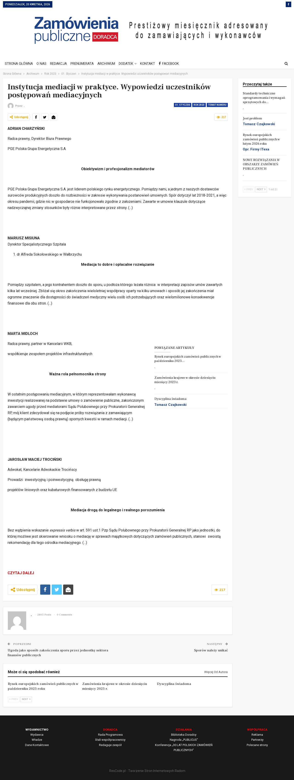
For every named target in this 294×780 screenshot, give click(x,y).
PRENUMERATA (84, 64)
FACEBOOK (174, 64)
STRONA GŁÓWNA (19, 64)
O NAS (42, 64)
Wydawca (36, 734)
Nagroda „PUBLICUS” (184, 739)
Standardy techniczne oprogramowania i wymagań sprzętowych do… (264, 97)
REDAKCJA (59, 64)
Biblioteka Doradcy (183, 734)
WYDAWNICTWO (36, 729)
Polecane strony (257, 745)
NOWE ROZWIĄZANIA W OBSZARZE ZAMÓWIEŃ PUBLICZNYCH (261, 164)
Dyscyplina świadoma (170, 399)
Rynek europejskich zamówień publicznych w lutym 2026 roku (261, 139)
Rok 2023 (199, 105)
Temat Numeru (217, 105)
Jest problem (252, 118)
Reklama (257, 734)
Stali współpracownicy (110, 739)
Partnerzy (257, 739)
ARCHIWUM (109, 64)
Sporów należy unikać (211, 650)
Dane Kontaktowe (37, 745)
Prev (13, 699)
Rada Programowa (110, 734)
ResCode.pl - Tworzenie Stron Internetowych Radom (147, 771)
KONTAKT (151, 64)
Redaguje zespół (110, 745)
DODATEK (129, 64)
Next (26, 699)
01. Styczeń (182, 105)
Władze (37, 739)
